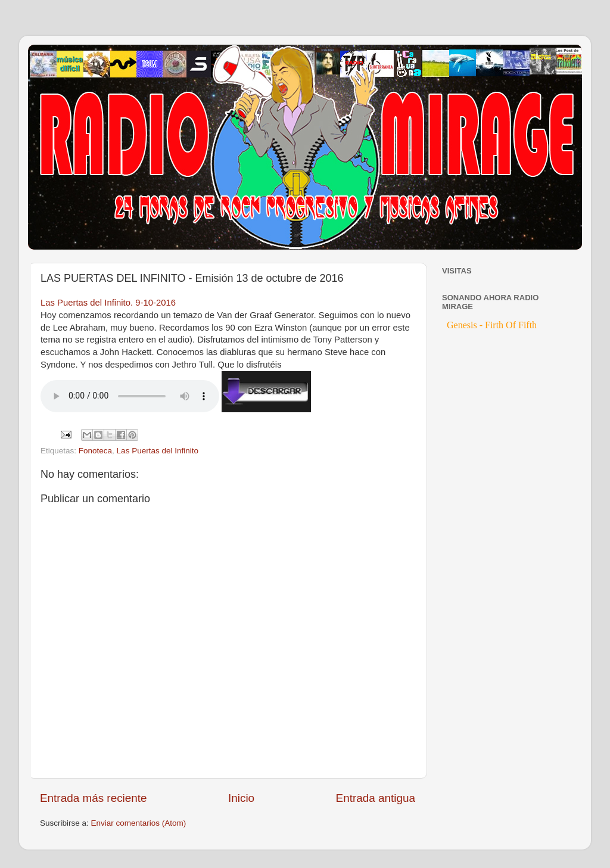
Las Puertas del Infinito (157, 450)
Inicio (241, 798)
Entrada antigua (375, 798)
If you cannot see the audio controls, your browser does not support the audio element (130, 396)
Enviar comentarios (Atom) (138, 823)
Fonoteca (95, 450)
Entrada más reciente (93, 798)
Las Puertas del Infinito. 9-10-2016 (108, 302)
